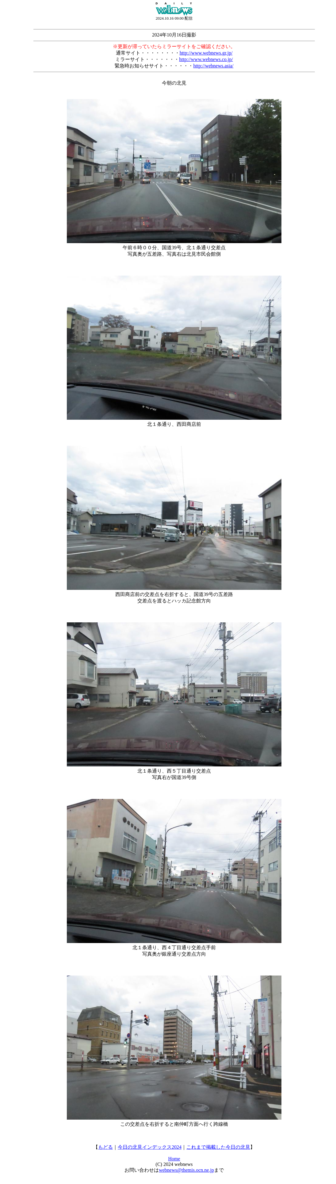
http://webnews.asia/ (213, 65)
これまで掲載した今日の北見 (218, 1147)
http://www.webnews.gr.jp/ (206, 52)
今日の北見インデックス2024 (149, 1147)
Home (174, 1158)
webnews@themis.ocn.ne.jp (186, 1170)
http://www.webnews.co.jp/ (206, 59)
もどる (105, 1147)
